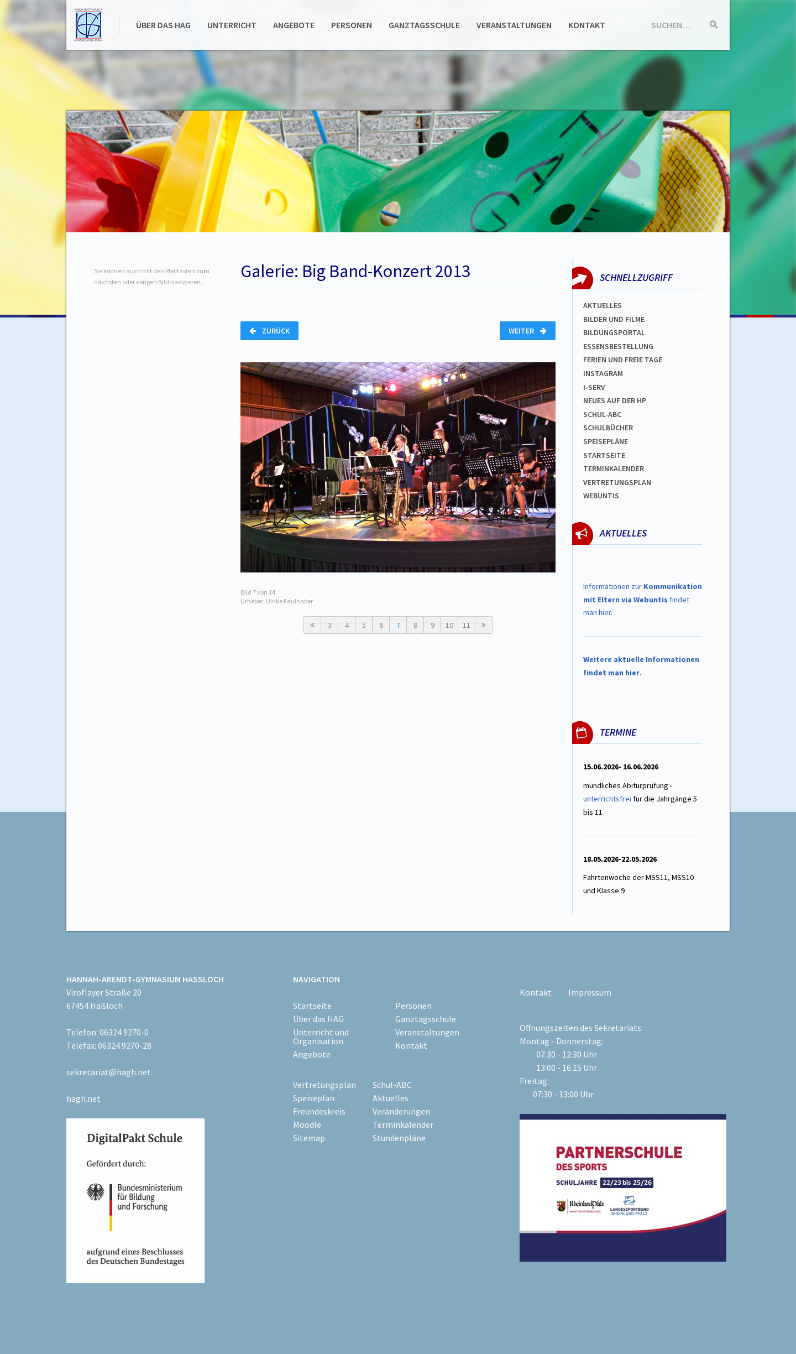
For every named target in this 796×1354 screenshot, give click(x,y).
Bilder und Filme (614, 319)
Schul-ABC (392, 1084)
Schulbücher (608, 428)
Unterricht (231, 24)
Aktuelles (602, 305)
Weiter (528, 331)
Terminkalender (613, 468)
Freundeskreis (319, 1111)
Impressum (589, 992)
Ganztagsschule (424, 24)
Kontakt (586, 24)
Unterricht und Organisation (321, 1036)
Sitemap (309, 1137)
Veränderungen (401, 1111)
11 (466, 625)
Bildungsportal (614, 332)
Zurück (269, 331)
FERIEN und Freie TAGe (622, 359)
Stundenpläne (399, 1137)
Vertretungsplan (617, 482)
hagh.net (83, 1098)
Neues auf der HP (614, 400)
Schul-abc (602, 414)
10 (449, 625)
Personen (351, 24)
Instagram (603, 373)
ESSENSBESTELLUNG (618, 346)
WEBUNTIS (601, 496)
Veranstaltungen (514, 24)
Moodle (307, 1124)
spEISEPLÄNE (605, 441)
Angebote (294, 24)
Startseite (604, 455)
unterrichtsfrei (607, 799)
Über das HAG (163, 24)
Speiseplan (313, 1097)
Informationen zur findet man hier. (642, 599)
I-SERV (594, 387)
